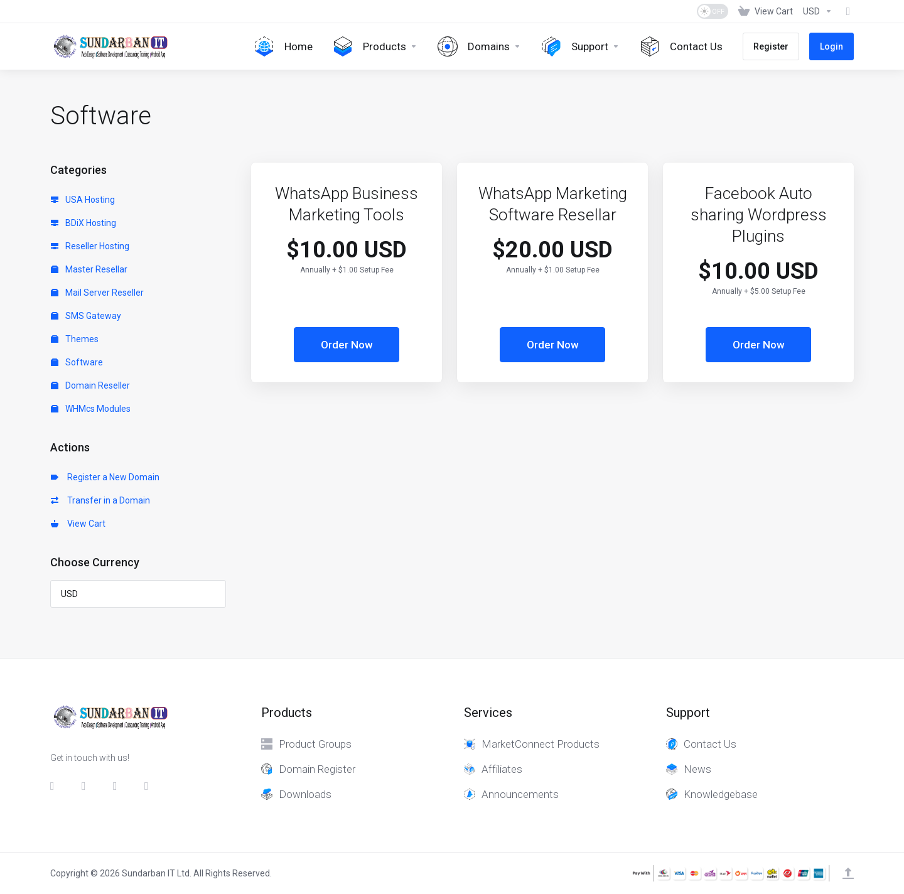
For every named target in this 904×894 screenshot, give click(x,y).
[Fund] (845, 11)
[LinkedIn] (118, 786)
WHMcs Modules (91, 409)
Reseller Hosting (90, 246)
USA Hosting (83, 200)
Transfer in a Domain (100, 500)
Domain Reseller (90, 385)
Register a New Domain (105, 477)
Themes (75, 339)
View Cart (78, 524)
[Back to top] (848, 873)
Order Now (347, 344)
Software (77, 362)
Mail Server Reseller (97, 293)
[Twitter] (87, 786)
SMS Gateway (86, 316)
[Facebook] (56, 786)
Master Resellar (89, 269)
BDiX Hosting (83, 223)
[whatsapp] (150, 786)
